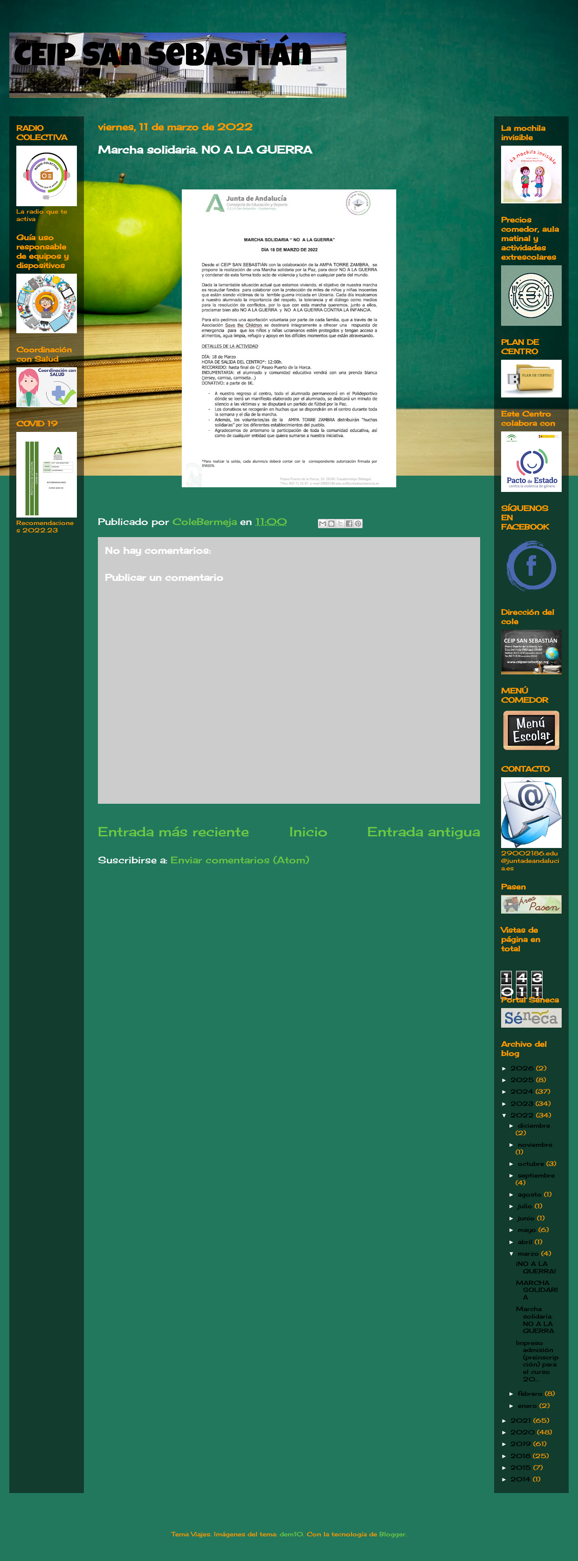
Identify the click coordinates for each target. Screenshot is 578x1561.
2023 (523, 1103)
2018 (521, 1456)
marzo (529, 1253)
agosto (531, 1194)
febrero (531, 1393)
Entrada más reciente (173, 831)
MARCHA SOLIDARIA (537, 1290)
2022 (523, 1115)
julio (526, 1206)
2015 (521, 1467)
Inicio (308, 831)
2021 (521, 1420)
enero (528, 1405)
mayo (528, 1229)
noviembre (535, 1144)
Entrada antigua (423, 831)
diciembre (534, 1125)
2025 (523, 1079)
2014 (521, 1479)
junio (527, 1218)
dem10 (291, 1534)
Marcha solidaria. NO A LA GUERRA (535, 1319)
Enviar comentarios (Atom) (240, 860)
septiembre (536, 1175)
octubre (532, 1163)
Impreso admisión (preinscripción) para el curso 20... (537, 1361)
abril (526, 1241)
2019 (521, 1443)
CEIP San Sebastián (163, 59)
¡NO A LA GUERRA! (536, 1267)
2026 (523, 1068)
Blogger (392, 1534)
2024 (523, 1091)
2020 (523, 1432)
